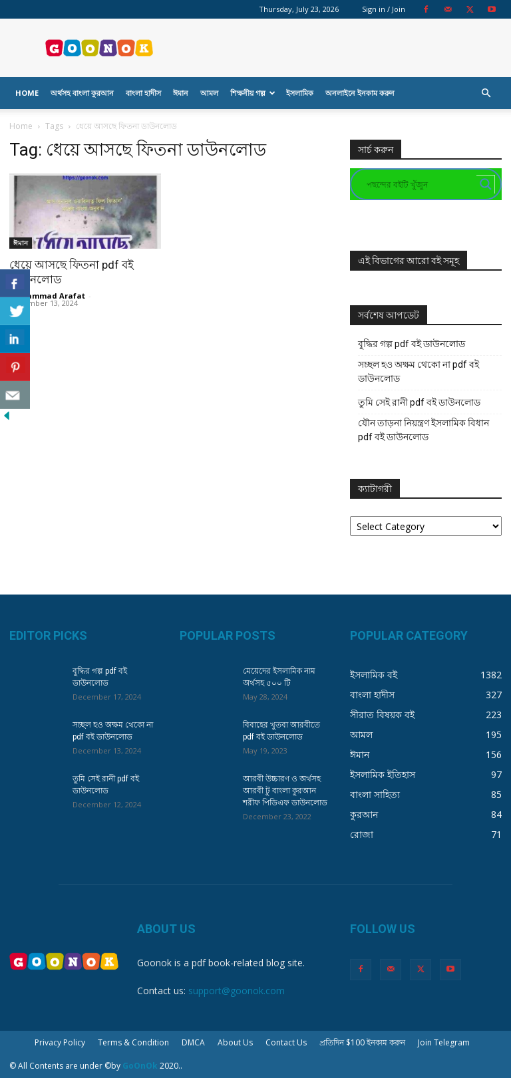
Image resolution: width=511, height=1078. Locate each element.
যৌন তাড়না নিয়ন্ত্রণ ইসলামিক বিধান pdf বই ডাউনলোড (423, 430)
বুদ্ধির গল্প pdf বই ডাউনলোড (411, 343)
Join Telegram (444, 1042)
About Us (235, 1042)
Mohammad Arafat (47, 296)
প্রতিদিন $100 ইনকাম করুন (362, 1042)
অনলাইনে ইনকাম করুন (360, 93)
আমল (209, 93)
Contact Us (286, 1042)
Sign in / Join (383, 9)
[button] (486, 93)
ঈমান (180, 93)
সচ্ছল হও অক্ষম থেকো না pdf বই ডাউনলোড (418, 371)
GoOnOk (140, 1065)
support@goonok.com (236, 990)
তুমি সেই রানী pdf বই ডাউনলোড (419, 402)
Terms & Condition (133, 1042)
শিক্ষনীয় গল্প (252, 93)
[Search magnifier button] (485, 184)
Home (27, 93)
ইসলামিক (299, 93)
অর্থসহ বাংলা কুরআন (82, 93)
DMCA (193, 1042)
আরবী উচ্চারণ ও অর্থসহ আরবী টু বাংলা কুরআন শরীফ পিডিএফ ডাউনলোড (285, 790)
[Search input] (420, 184)
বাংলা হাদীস (143, 93)
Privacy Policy (60, 1042)
